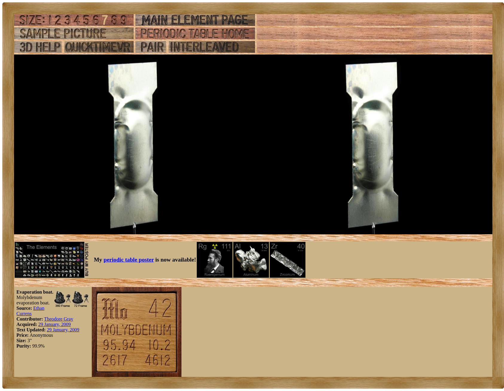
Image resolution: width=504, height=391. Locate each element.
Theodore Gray (58, 318)
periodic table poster (129, 259)
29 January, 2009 (54, 324)
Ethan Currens (30, 311)
